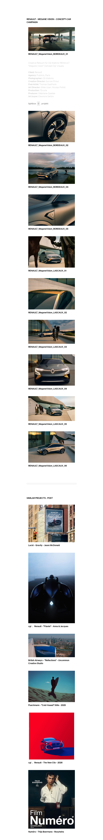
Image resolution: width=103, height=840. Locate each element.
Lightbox (34, 103)
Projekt (44, 103)
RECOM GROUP (87, 6)
